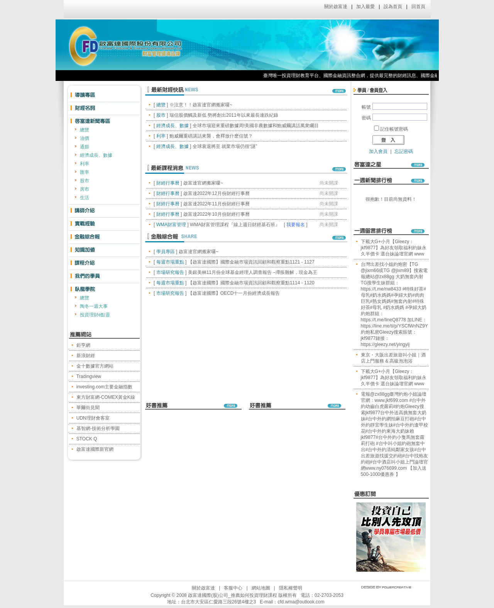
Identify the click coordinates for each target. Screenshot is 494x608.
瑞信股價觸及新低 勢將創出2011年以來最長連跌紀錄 (223, 115)
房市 (84, 189)
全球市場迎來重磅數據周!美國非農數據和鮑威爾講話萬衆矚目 (256, 125)
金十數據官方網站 (94, 366)
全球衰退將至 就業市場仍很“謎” (225, 146)
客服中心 (233, 588)
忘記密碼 (403, 151)
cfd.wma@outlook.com (301, 602)
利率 (84, 163)
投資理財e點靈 (95, 314)
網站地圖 (261, 588)
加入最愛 (365, 6)
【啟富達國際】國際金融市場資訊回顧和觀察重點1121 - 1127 (251, 262)
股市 (84, 180)
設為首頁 (393, 6)
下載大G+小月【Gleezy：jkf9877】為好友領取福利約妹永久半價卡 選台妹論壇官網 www (394, 248)
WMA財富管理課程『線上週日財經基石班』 (235, 224)
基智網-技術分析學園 (98, 428)
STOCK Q (86, 439)
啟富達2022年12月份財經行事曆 (216, 193)
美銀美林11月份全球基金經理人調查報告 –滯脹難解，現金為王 (252, 272)
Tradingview (88, 376)
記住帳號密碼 (394, 129)
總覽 (84, 130)
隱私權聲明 (290, 588)
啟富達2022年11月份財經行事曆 (216, 204)
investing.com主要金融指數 (104, 387)
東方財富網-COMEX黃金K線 (105, 397)
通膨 (84, 146)
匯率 (84, 172)
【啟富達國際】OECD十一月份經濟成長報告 (234, 293)
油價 (84, 138)
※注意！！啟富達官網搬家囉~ (200, 104)
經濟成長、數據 (96, 155)
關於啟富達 (335, 6)
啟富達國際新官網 (94, 449)
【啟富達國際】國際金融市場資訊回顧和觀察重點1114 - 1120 (251, 283)
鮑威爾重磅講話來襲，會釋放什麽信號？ (211, 136)
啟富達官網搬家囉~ (203, 183)
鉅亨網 (83, 345)
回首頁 (418, 6)
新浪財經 (85, 355)
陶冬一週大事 (94, 306)
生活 (84, 197)
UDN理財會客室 (93, 418)
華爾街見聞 (88, 407)
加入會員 (378, 151)
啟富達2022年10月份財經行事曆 (216, 214)
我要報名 (295, 224)
